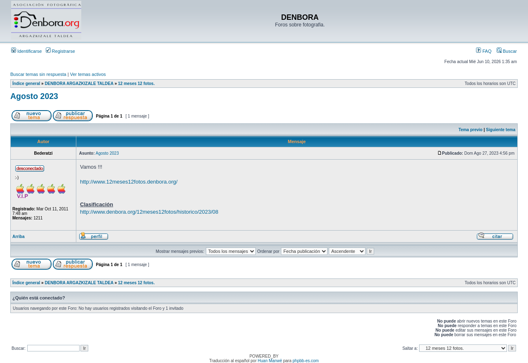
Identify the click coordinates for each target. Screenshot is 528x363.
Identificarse (26, 51)
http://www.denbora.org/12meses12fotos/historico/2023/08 (149, 212)
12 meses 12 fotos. (136, 83)
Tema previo (471, 129)
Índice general (26, 83)
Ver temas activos (88, 74)
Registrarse (60, 51)
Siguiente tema (500, 129)
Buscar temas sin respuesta (38, 74)
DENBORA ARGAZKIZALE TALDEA (79, 83)
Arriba (18, 236)
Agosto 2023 (34, 96)
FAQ (483, 51)
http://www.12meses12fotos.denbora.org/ (128, 182)
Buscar (507, 51)
